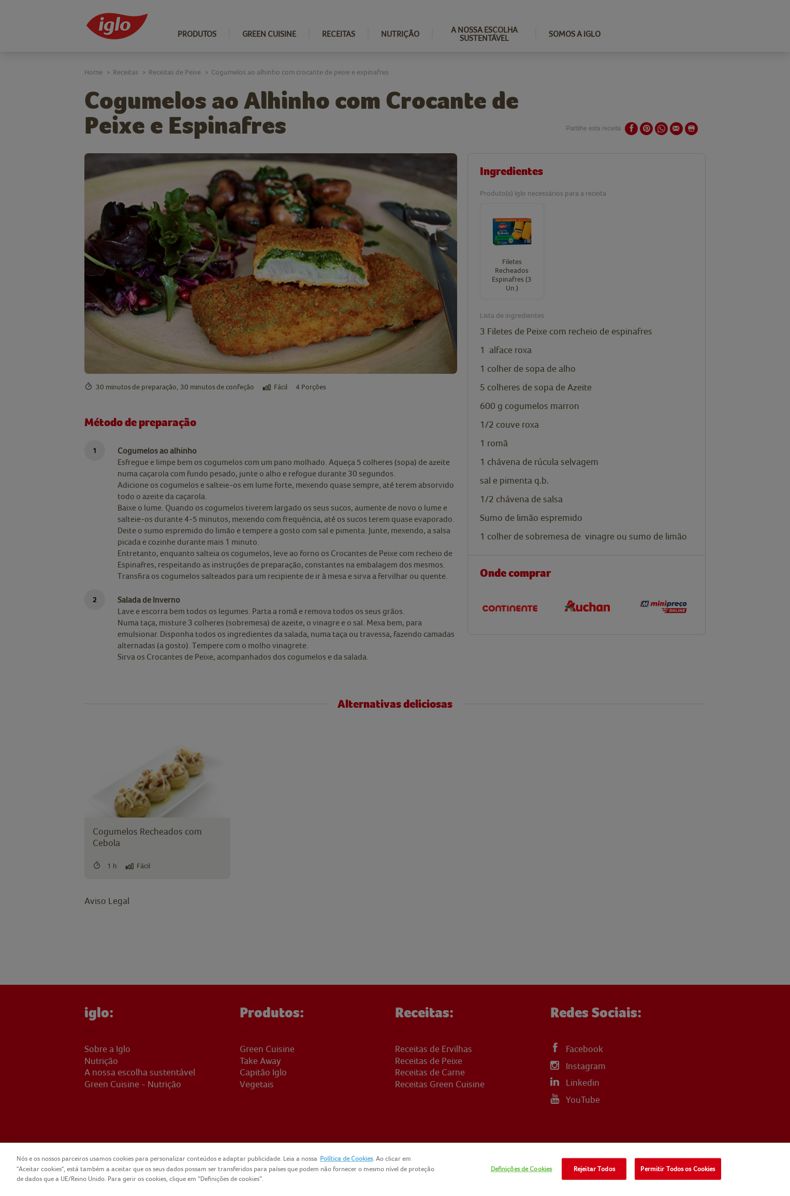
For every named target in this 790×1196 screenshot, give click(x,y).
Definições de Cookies (521, 1169)
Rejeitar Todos (594, 1169)
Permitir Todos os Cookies (677, 1169)
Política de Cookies (346, 1158)
